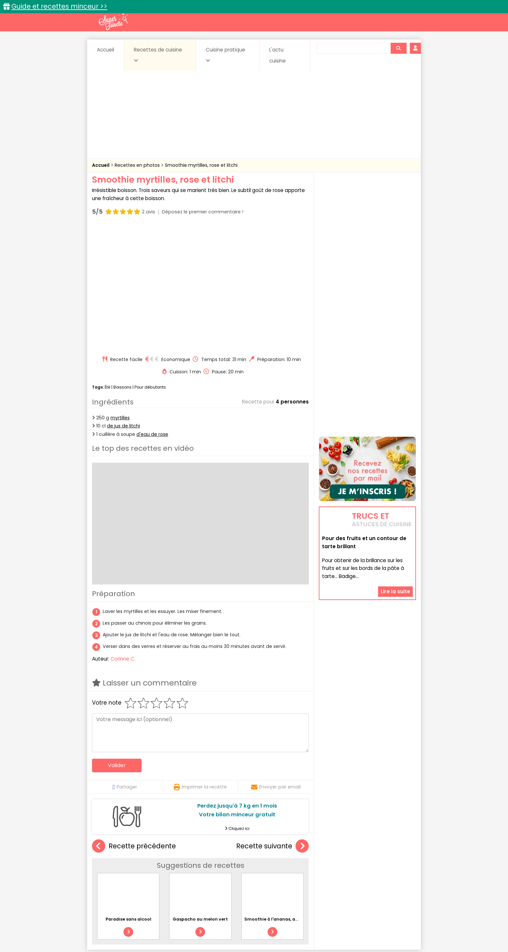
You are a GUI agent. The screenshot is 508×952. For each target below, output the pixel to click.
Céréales (238, 864)
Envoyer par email (276, 664)
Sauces (217, 876)
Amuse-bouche (144, 864)
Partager (124, 664)
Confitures (269, 864)
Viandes (323, 876)
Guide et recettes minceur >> (59, 6)
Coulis (394, 864)
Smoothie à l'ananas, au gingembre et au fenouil (298, 796)
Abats (110, 864)
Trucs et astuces (345, 850)
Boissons (122, 264)
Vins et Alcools (357, 876)
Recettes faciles (166, 850)
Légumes (332, 870)
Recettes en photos (138, 165)
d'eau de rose (152, 311)
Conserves (302, 864)
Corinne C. (122, 535)
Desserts (109, 870)
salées (192, 876)
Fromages (277, 870)
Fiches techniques (287, 850)
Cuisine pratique (225, 54)
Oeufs (359, 870)
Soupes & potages (256, 876)
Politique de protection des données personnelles (241, 932)
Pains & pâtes (390, 870)
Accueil (105, 49)
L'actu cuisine (277, 55)
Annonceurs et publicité (125, 926)
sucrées (295, 876)
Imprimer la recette (200, 664)
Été (107, 264)
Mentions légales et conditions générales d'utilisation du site (252, 926)
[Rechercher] (398, 48)
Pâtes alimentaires (124, 876)
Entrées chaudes (195, 870)
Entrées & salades (148, 870)
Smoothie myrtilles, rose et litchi (201, 165)
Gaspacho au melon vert (200, 796)
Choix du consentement (329, 932)
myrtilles (120, 294)
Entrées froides (239, 870)
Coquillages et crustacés (351, 864)
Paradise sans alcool (128, 796)
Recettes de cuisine (158, 54)
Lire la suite (395, 551)
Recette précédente (134, 723)
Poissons (164, 876)
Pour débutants (150, 264)
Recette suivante (272, 723)
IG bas (305, 870)
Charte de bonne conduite (354, 926)
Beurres (179, 864)
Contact (169, 926)
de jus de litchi (123, 303)
